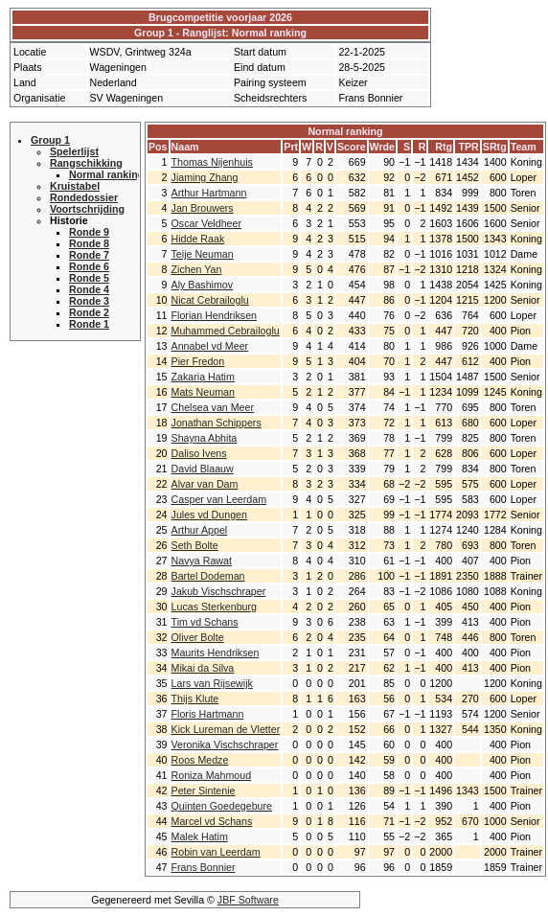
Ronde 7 (89, 255)
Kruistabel (75, 186)
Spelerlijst (74, 151)
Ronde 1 (89, 324)
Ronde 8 (89, 243)
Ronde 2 (89, 312)
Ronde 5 (89, 278)
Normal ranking (106, 174)
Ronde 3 (89, 301)
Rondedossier (84, 197)
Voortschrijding (87, 209)
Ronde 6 (89, 266)
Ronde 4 (89, 289)
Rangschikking (86, 163)
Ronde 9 (89, 232)
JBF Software (248, 899)
